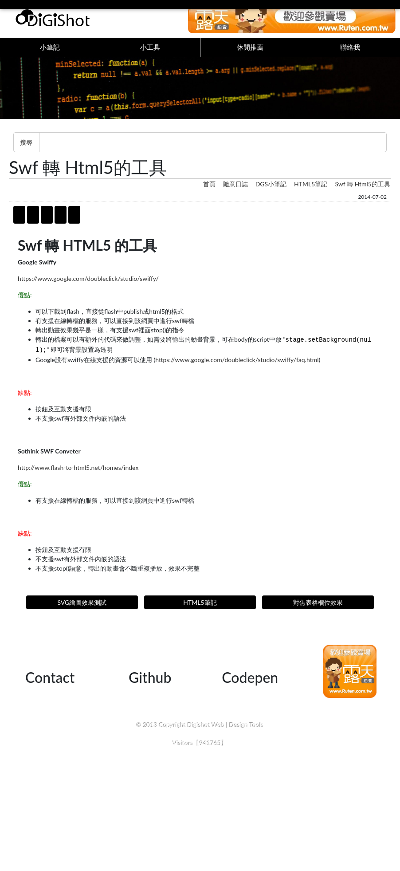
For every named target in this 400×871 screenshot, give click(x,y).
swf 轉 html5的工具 (362, 193)
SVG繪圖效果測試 (81, 611)
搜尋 (26, 151)
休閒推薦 (250, 51)
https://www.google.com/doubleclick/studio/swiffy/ (88, 287)
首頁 (209, 193)
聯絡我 (350, 51)
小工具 (150, 51)
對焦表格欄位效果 (318, 611)
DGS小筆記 (270, 193)
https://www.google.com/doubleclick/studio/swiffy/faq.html (236, 368)
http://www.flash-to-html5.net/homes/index (78, 476)
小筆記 (50, 51)
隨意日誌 (235, 193)
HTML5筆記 (310, 193)
